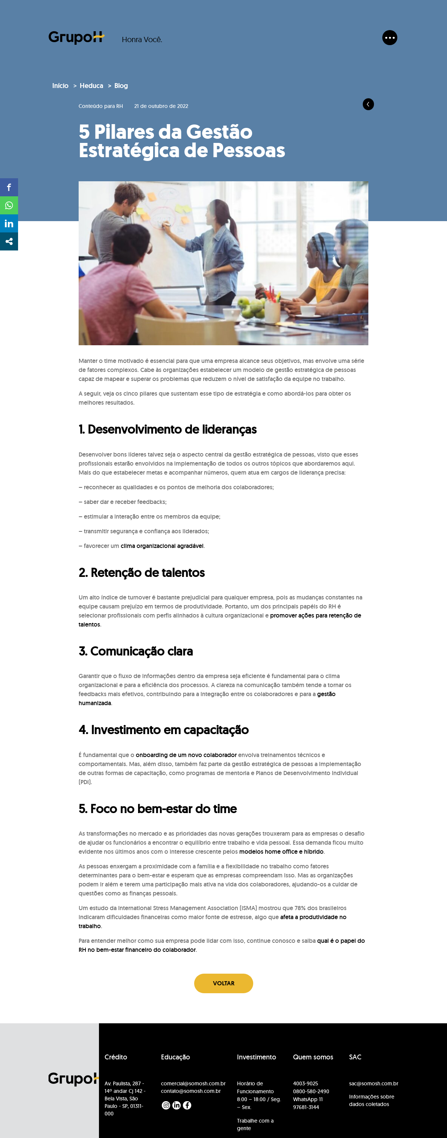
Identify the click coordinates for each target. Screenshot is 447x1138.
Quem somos (313, 1057)
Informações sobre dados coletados (371, 1100)
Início (60, 85)
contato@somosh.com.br (191, 1091)
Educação (175, 1057)
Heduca (91, 85)
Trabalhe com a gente (255, 1124)
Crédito (116, 1057)
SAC (355, 1057)
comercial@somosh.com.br (193, 1083)
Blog (121, 85)
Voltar (223, 983)
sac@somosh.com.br (373, 1083)
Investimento (256, 1057)
